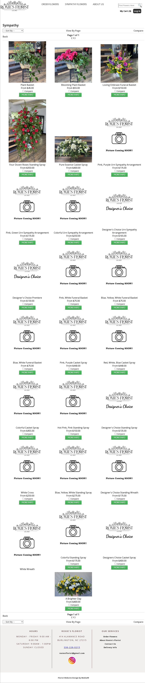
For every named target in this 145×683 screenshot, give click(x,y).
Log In (137, 11)
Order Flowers (110, 637)
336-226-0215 (72, 647)
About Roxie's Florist (110, 640)
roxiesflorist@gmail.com (72, 653)
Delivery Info (110, 647)
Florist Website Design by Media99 (73, 678)
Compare (138, 30)
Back (5, 36)
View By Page (73, 30)
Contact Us (110, 644)
